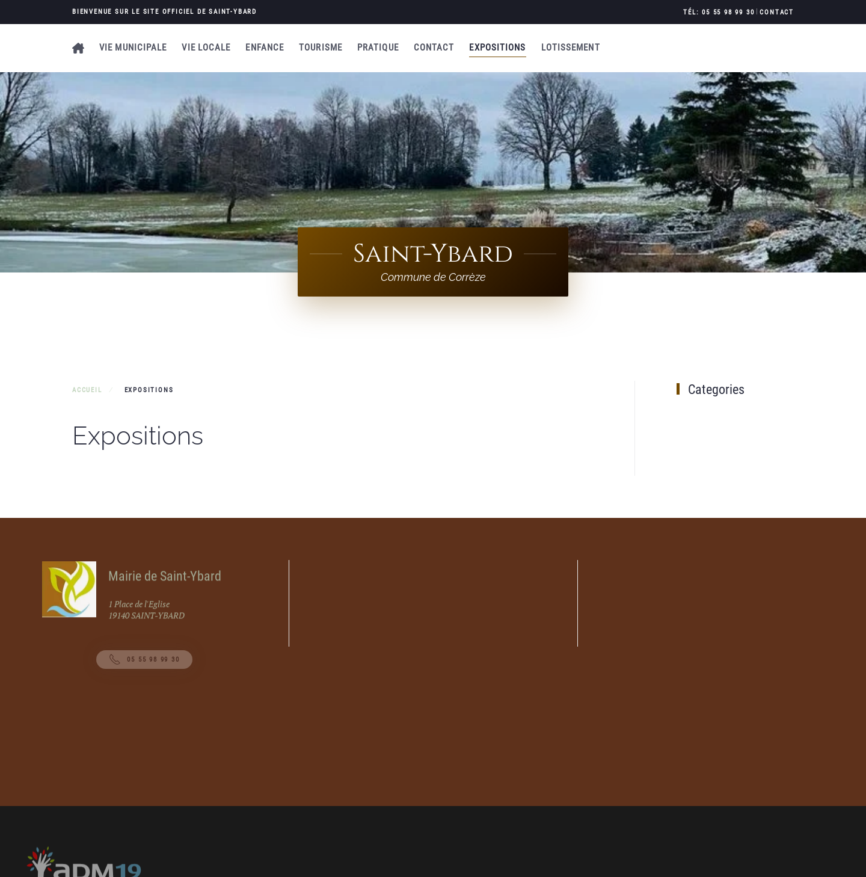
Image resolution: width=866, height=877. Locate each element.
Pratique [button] (378, 47)
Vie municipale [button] (133, 47)
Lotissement (570, 47)
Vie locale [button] (206, 47)
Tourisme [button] (320, 47)
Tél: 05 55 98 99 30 (718, 12)
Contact (777, 12)
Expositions (497, 47)
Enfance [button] (264, 47)
